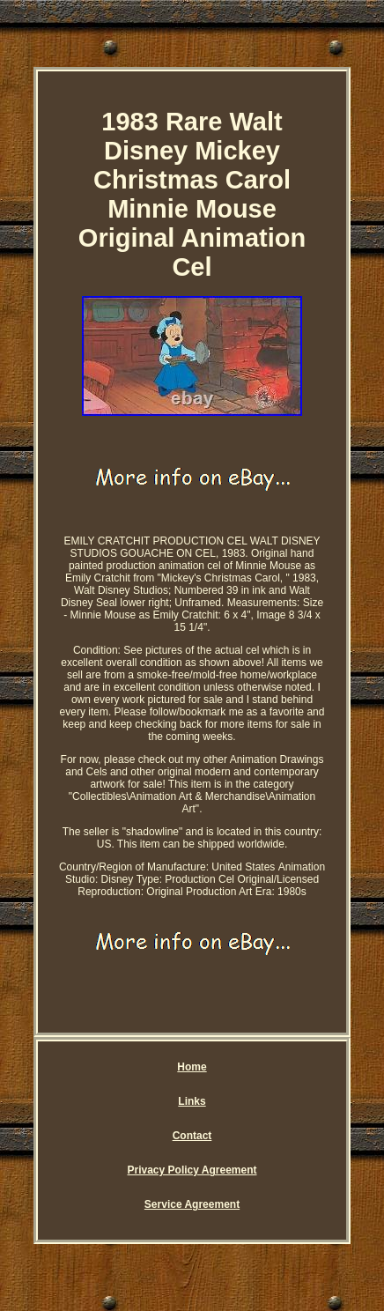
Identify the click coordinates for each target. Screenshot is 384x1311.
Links (191, 1101)
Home (191, 1067)
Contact (192, 1136)
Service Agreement (192, 1204)
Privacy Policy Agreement (192, 1170)
